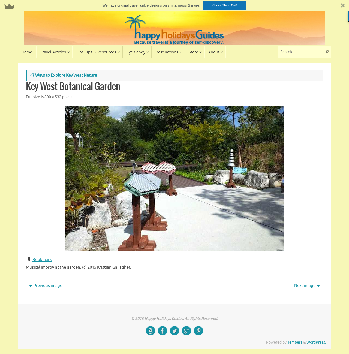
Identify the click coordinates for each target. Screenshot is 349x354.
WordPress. (316, 342)
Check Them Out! (224, 5)
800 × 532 (52, 97)
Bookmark (42, 259)
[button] (174, 5)
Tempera (294, 342)
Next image (307, 285)
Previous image (45, 285)
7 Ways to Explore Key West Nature (63, 75)
